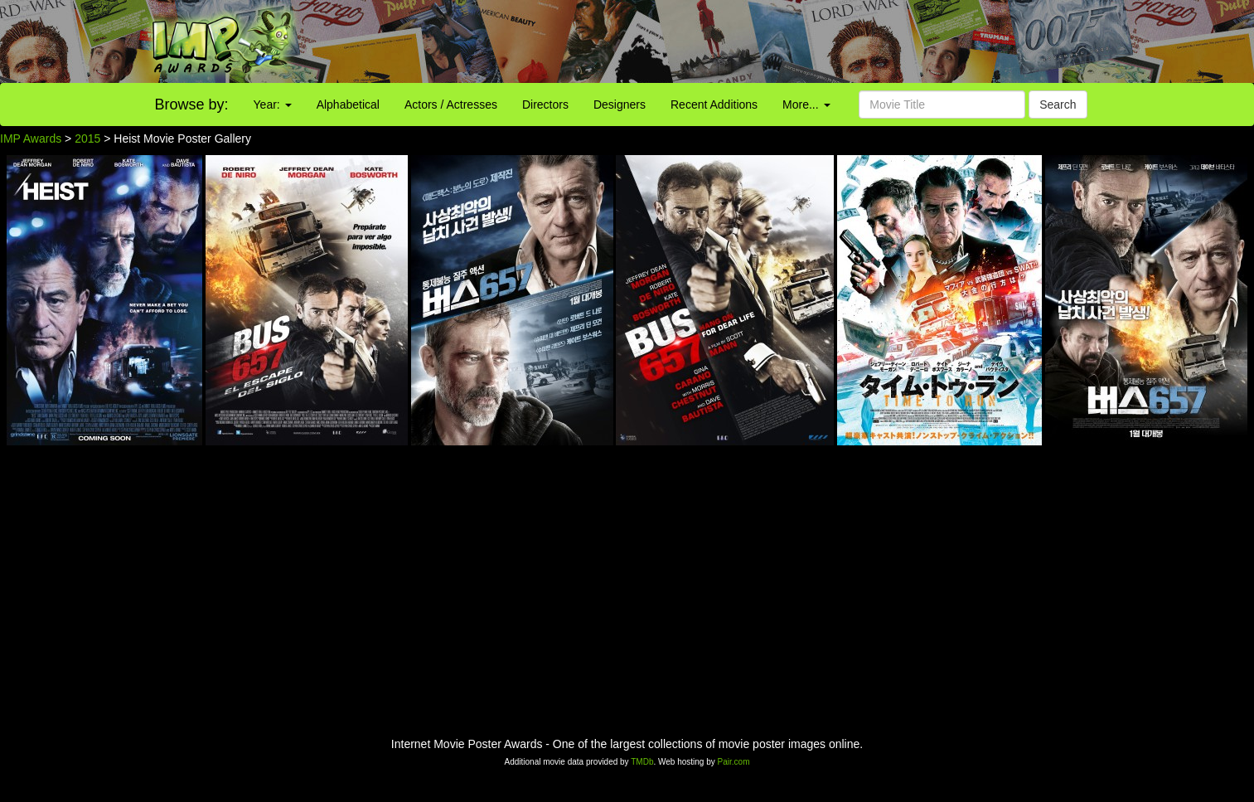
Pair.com (734, 761)
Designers (619, 104)
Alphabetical (348, 104)
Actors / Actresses (450, 104)
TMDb (642, 761)
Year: (273, 104)
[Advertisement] (784, 41)
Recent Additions (714, 104)
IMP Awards (30, 138)
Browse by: (192, 104)
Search (1057, 104)
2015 (87, 138)
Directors (545, 104)
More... (806, 104)
